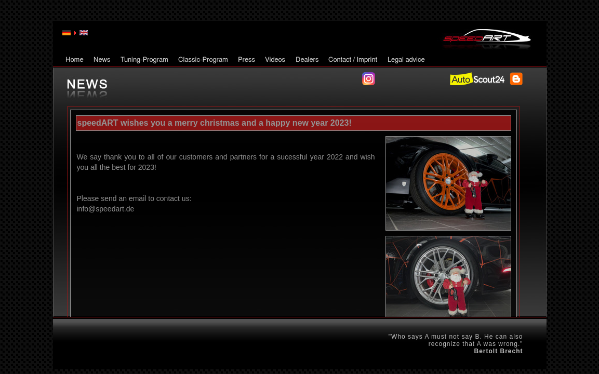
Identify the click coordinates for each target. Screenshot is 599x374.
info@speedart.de (106, 209)
